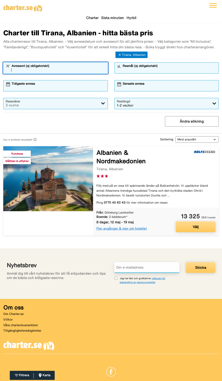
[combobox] (58, 70)
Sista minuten (112, 17)
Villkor (8, 319)
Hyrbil (131, 17)
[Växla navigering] (213, 5)
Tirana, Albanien (131, 55)
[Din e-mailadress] (146, 267)
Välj (196, 227)
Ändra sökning (192, 121)
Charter (92, 17)
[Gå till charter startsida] (22, 6)
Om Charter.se (13, 313)
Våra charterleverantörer (20, 325)
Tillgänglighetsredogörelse (22, 330)
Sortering (166, 139)
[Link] (111, 371)
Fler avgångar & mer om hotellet (121, 228)
